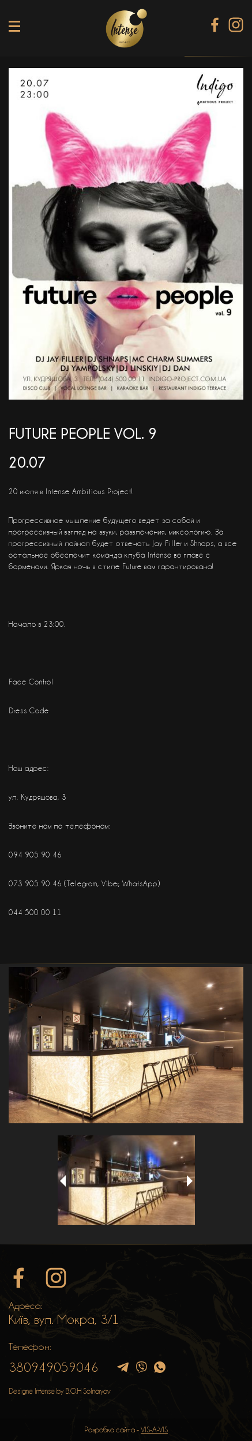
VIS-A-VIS (154, 1429)
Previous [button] (63, 1181)
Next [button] (189, 1181)
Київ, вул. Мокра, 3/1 (64, 1319)
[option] (126, 1045)
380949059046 (54, 1367)
